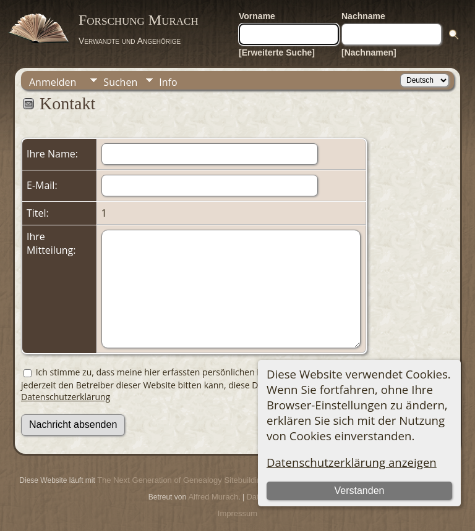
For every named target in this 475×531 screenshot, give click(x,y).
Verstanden (359, 490)
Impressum (237, 513)
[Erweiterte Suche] (277, 52)
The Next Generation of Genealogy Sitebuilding (181, 480)
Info (168, 82)
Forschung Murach (139, 20)
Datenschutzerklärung (65, 397)
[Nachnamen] (368, 52)
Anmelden (52, 82)
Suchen (120, 82)
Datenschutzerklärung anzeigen (352, 462)
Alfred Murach (213, 496)
